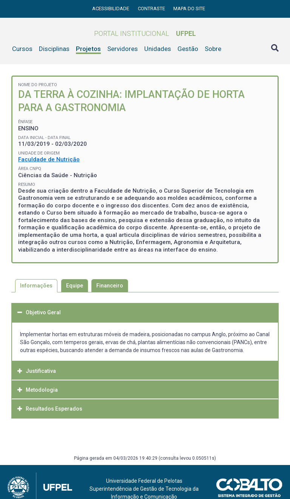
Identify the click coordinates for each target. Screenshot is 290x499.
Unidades (157, 49)
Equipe (74, 286)
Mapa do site (189, 8)
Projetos (88, 49)
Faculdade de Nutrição (49, 159)
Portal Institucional (145, 33)
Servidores (122, 49)
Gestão (187, 49)
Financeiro (109, 286)
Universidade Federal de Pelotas (144, 481)
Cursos (22, 49)
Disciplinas (54, 49)
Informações (36, 286)
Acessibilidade (111, 8)
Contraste (152, 8)
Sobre (213, 49)
